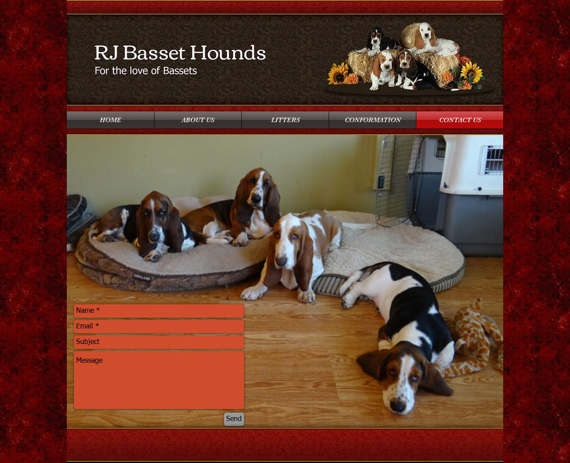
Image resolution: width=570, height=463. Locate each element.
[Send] (234, 419)
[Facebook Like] (111, 94)
